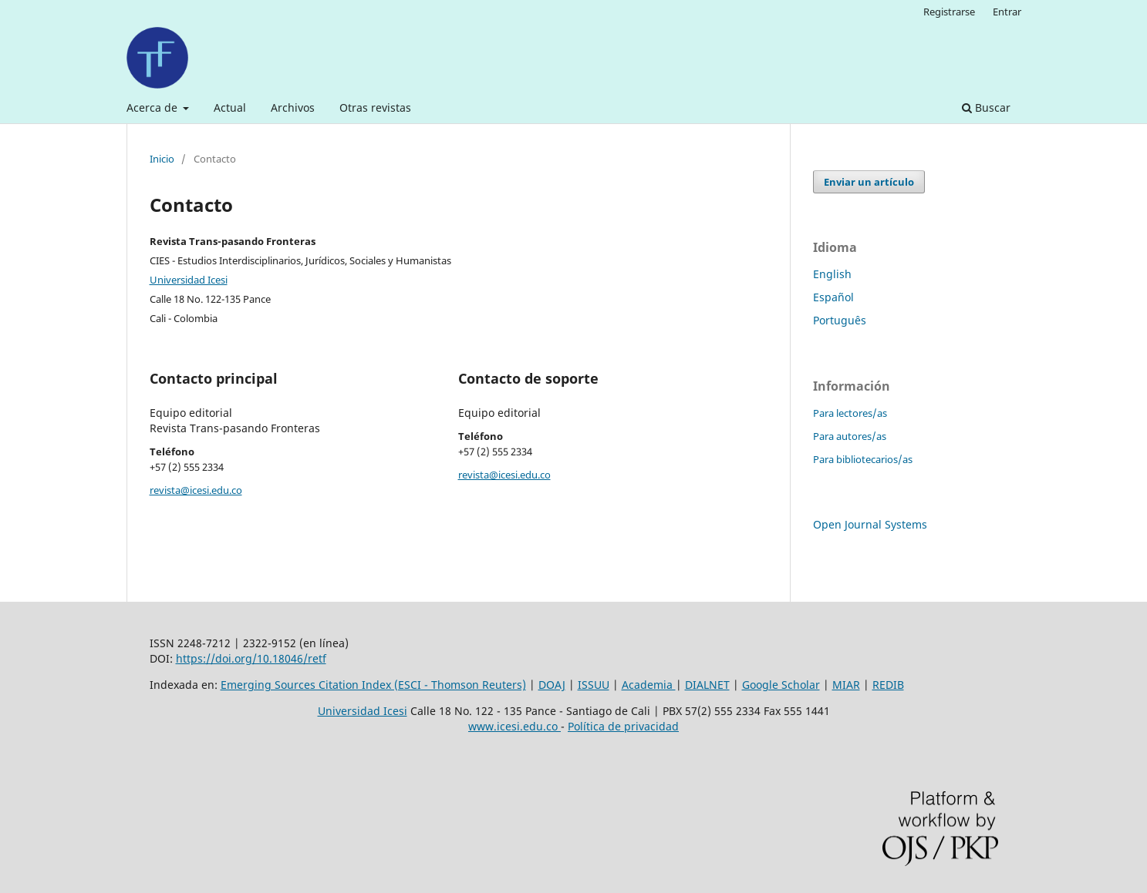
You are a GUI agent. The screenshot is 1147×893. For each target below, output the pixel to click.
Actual (230, 107)
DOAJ (551, 684)
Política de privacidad (623, 726)
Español (833, 297)
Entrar (1007, 11)
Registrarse (949, 11)
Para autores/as (849, 436)
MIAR (846, 684)
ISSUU (593, 684)
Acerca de (153, 107)
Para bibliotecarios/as (863, 459)
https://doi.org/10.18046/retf (251, 658)
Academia (649, 684)
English (832, 274)
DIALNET (707, 684)
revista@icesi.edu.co (196, 490)
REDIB (888, 684)
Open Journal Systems (870, 524)
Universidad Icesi (189, 280)
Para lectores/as (850, 413)
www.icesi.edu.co (514, 726)
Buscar (986, 107)
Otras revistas (375, 107)
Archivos (293, 107)
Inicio (162, 159)
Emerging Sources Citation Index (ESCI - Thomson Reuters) (373, 684)
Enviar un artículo (869, 182)
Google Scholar (781, 684)
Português (839, 320)
